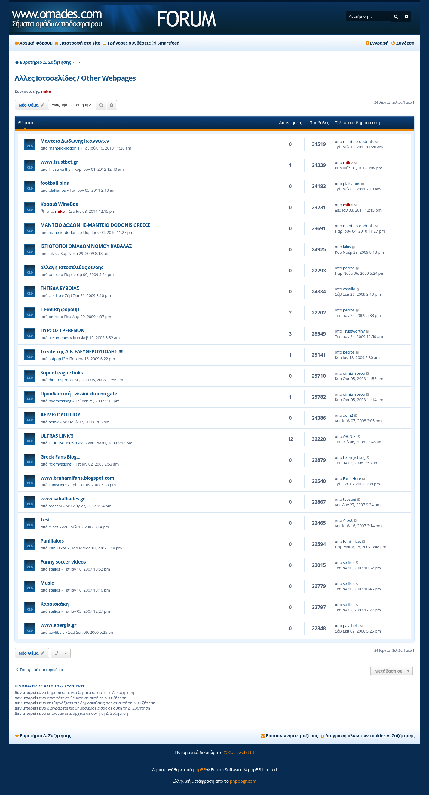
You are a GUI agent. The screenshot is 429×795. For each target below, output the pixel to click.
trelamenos (59, 337)
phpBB (199, 769)
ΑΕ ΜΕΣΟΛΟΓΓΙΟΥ (60, 414)
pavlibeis (56, 632)
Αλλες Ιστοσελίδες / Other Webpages (75, 78)
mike (46, 91)
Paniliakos (52, 540)
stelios (54, 569)
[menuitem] (403, 43)
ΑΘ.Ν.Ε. (350, 436)
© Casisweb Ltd (239, 752)
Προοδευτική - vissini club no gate (79, 393)
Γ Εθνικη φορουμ (60, 309)
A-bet (53, 527)
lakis (53, 253)
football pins (55, 183)
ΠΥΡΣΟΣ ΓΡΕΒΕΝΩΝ (62, 330)
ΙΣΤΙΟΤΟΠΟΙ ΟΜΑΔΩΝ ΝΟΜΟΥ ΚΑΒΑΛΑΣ (86, 246)
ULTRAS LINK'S (57, 435)
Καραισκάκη (55, 604)
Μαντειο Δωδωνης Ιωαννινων (75, 141)
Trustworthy (59, 169)
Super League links (62, 372)
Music (47, 583)
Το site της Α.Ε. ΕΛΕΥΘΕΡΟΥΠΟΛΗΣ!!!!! (82, 351)
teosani (55, 506)
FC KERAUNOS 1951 (66, 443)
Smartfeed (168, 43)
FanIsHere (58, 484)
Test (45, 519)
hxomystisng (60, 401)
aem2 (54, 422)
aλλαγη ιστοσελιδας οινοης (72, 267)
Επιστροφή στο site (77, 43)
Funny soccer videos (63, 561)
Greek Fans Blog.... (61, 456)
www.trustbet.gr (59, 162)
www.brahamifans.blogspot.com (78, 478)
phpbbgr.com (243, 781)
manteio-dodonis (64, 148)
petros (54, 274)
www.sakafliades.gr (63, 498)
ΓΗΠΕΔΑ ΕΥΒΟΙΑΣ (60, 288)
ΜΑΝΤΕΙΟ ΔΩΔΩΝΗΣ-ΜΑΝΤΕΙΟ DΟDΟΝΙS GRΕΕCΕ (96, 225)
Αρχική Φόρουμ (34, 43)
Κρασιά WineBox (59, 204)
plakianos (57, 190)
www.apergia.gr (59, 625)
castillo (55, 295)
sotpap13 (57, 358)
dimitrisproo (60, 379)
